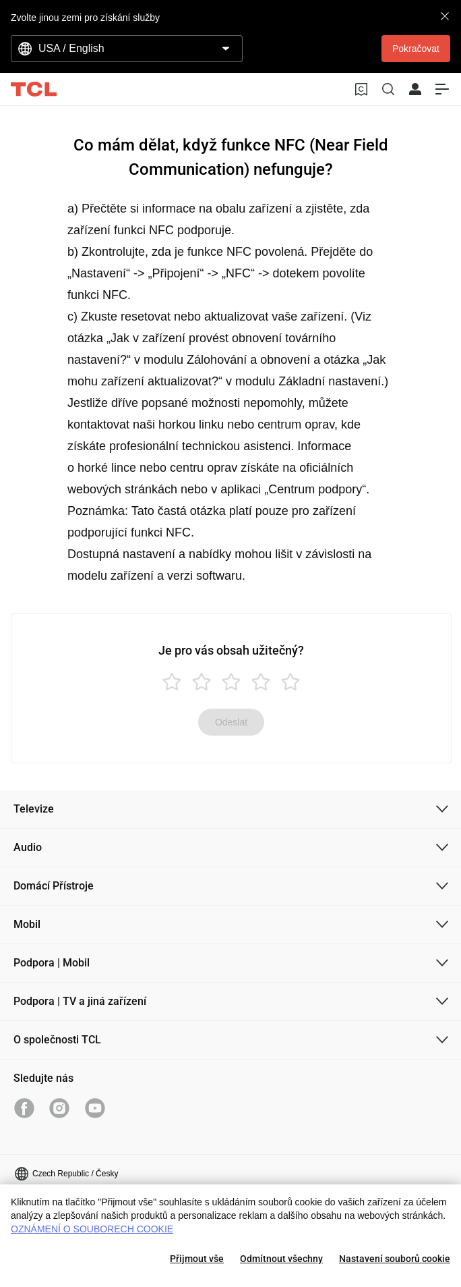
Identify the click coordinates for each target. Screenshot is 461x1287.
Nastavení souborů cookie (394, 1258)
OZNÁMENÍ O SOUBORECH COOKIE (92, 1229)
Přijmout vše (197, 1258)
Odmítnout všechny (281, 1258)
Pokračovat (415, 48)
